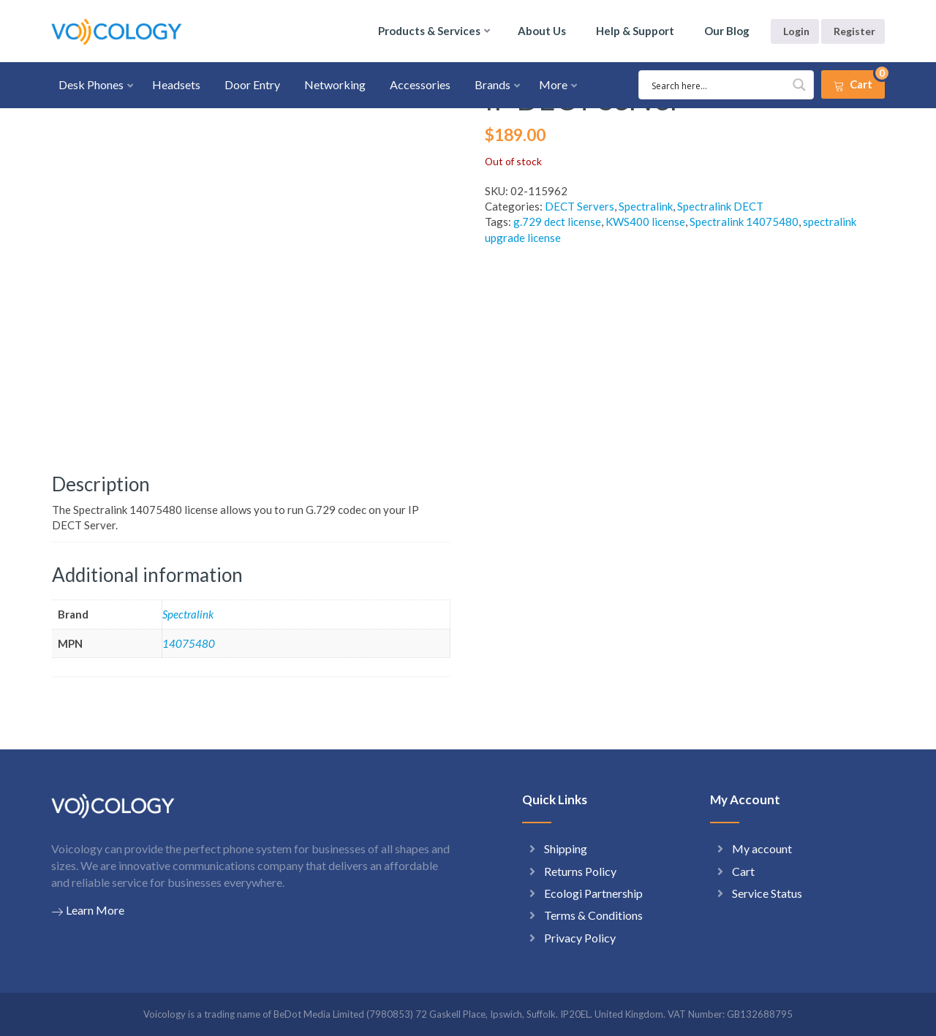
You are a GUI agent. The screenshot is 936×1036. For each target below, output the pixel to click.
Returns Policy (580, 871)
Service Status (767, 893)
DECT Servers (579, 206)
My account (762, 848)
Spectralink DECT (720, 206)
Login (796, 31)
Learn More (87, 910)
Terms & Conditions (593, 915)
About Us (542, 30)
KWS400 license (645, 221)
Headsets (176, 84)
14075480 (188, 643)
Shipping (565, 848)
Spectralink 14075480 (744, 221)
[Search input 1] (717, 85)
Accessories (420, 84)
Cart (743, 871)
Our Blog (727, 30)
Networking (335, 84)
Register (854, 31)
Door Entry (252, 84)
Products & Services (429, 30)
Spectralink (646, 206)
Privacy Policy (580, 938)
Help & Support (635, 30)
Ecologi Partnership (593, 893)
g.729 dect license (557, 221)
